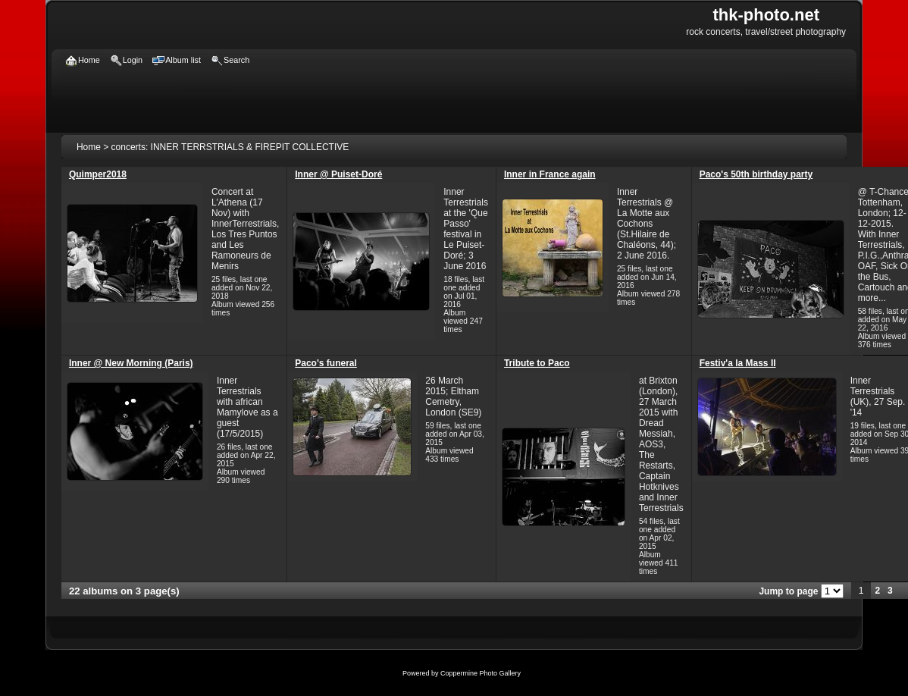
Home (89, 147)
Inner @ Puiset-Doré (338, 174)
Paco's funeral (326, 363)
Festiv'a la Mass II (738, 363)
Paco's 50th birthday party (756, 174)
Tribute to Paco (537, 363)
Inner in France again (550, 174)
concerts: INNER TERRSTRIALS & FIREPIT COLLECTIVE (230, 147)
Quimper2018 (98, 174)
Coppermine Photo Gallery (480, 673)
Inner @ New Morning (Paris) (131, 363)
